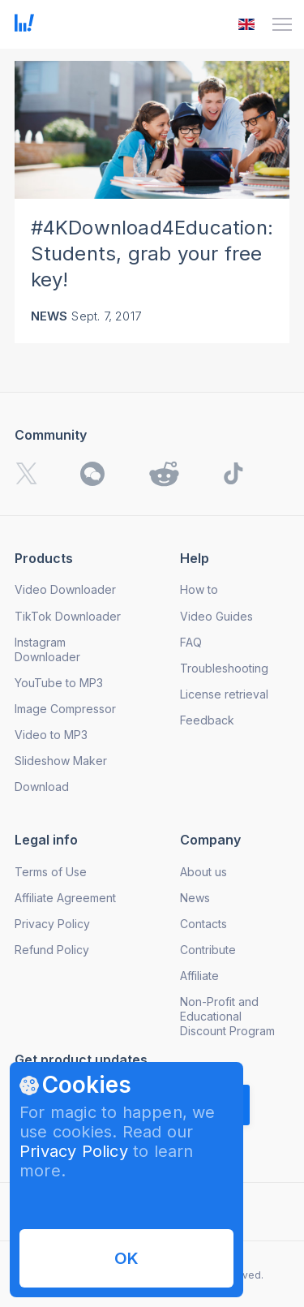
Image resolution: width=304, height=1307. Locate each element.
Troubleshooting (224, 668)
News (49, 316)
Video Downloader (65, 589)
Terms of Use (51, 872)
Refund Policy (52, 950)
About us (203, 872)
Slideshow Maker (61, 760)
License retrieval (224, 694)
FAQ (191, 642)
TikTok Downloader (68, 616)
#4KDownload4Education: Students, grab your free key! (152, 253)
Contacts (203, 924)
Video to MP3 (51, 735)
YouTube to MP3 (59, 683)
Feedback (207, 720)
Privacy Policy (73, 1151)
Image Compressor (65, 709)
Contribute (208, 950)
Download (42, 786)
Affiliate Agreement (65, 898)
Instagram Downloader (47, 649)
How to (199, 589)
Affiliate (199, 975)
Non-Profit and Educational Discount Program (227, 1016)
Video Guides (216, 616)
